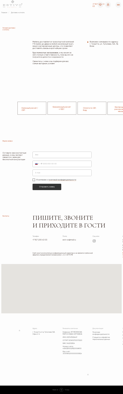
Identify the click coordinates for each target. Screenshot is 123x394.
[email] (62, 173)
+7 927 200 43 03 (40, 240)
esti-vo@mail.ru (69, 240)
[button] (100, 5)
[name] (62, 155)
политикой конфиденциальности (62, 180)
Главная (4, 12)
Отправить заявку (47, 187)
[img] (94, 241)
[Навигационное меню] (118, 4)
